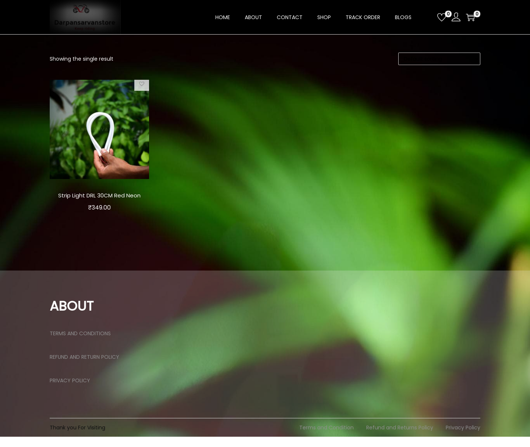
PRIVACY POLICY (70, 390)
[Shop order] (439, 59)
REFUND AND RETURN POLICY (84, 367)
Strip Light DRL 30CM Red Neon (99, 200)
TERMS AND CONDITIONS (80, 343)
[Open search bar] (428, 16)
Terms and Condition (326, 437)
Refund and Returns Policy (399, 437)
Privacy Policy (463, 437)
